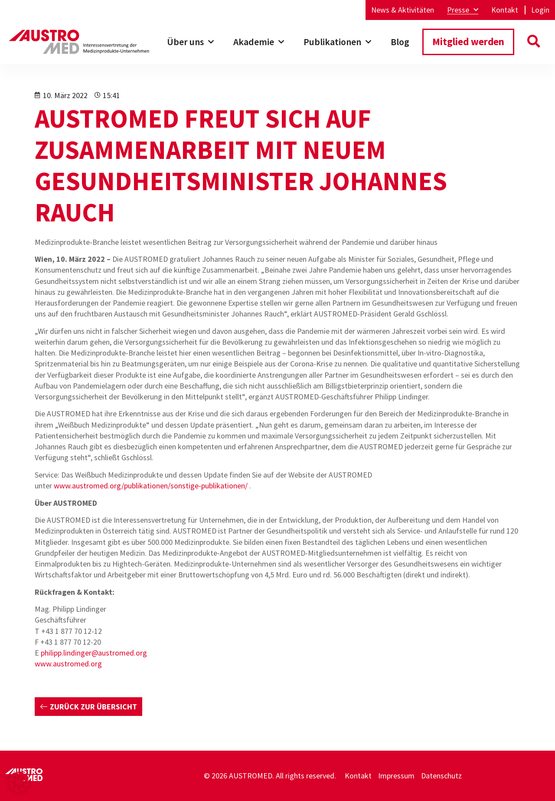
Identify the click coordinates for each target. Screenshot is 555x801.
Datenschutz (441, 775)
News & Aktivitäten (402, 10)
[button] (533, 42)
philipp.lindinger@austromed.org (94, 653)
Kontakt (504, 10)
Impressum (396, 775)
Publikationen (337, 41)
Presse (462, 10)
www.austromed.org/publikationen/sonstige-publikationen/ (151, 486)
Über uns (190, 41)
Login (540, 10)
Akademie (258, 41)
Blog (400, 42)
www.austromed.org (68, 664)
